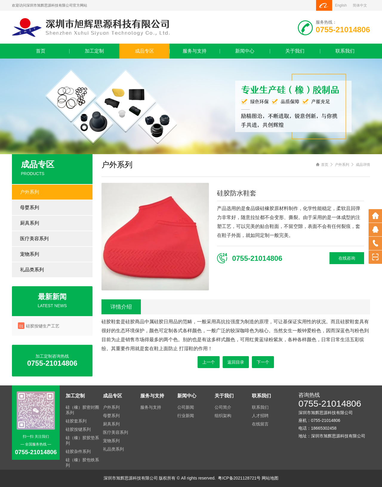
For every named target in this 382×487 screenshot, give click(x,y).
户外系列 (29, 192)
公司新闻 (185, 407)
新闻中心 (244, 50)
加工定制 (94, 50)
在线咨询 (346, 258)
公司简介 (223, 407)
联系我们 (345, 50)
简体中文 (360, 5)
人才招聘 (260, 415)
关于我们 (294, 50)
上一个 (208, 362)
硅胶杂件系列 (78, 451)
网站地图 (270, 478)
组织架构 (223, 415)
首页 (40, 50)
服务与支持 (195, 50)
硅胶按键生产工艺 (42, 326)
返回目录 (235, 362)
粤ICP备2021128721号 (239, 478)
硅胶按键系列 (78, 429)
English (341, 5)
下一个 (263, 362)
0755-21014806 (329, 403)
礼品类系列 (32, 269)
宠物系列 (29, 254)
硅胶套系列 (76, 421)
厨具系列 (29, 223)
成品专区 (144, 50)
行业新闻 (185, 415)
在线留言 (260, 424)
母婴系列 (29, 207)
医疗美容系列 (34, 238)
